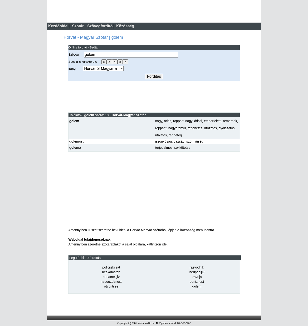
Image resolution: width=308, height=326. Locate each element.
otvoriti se (111, 286)
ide (164, 244)
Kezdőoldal (58, 26)
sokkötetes (182, 147)
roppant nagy (182, 121)
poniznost (197, 281)
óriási (198, 121)
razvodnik (197, 267)
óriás (167, 121)
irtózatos (210, 128)
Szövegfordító (100, 26)
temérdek (230, 121)
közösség (188, 230)
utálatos (161, 135)
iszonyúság (163, 141)
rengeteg (175, 135)
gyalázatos (227, 128)
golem (196, 286)
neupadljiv (196, 272)
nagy (158, 121)
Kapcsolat (184, 323)
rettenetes (195, 128)
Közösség (125, 26)
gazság (179, 141)
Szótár (78, 26)
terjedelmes (163, 147)
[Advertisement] (154, 96)
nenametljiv (111, 277)
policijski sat (111, 267)
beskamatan (111, 272)
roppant (160, 128)
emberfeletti (212, 121)
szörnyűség (194, 141)
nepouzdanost (111, 281)
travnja (197, 277)
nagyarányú (177, 128)
